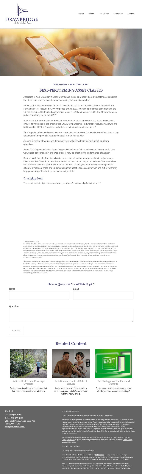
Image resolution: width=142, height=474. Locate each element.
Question (14, 306)
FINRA (97, 455)
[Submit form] (16, 330)
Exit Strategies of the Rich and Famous (113, 382)
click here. (91, 450)
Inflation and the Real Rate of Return (71, 382)
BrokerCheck (109, 415)
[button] (92, 14)
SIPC (102, 455)
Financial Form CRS (72, 411)
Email (76, 289)
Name (12, 289)
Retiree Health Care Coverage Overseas (28, 382)
